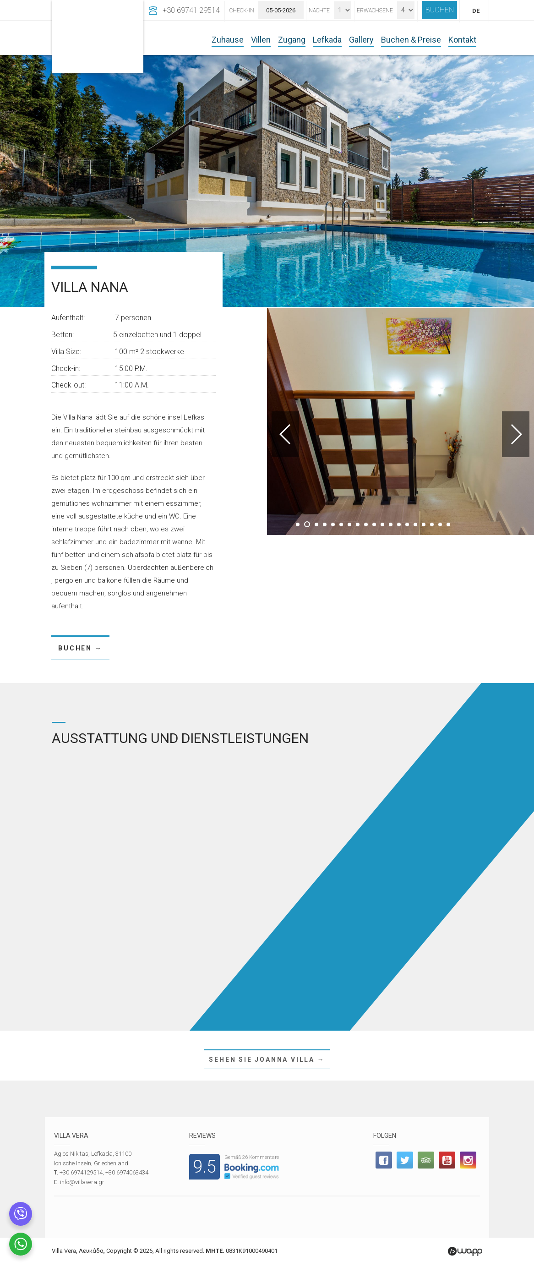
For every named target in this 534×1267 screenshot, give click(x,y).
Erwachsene (375, 10)
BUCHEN (439, 9)
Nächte (319, 10)
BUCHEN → (80, 648)
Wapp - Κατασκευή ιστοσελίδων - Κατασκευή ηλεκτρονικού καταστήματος (465, 1251)
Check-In (241, 10)
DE (476, 10)
